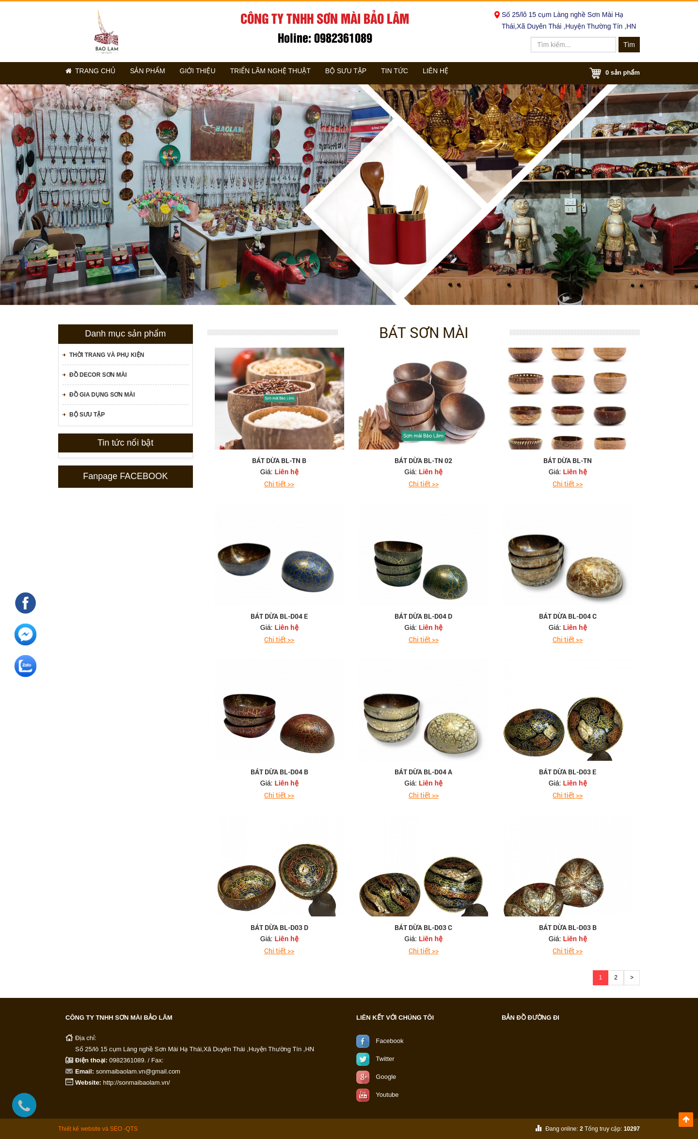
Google (386, 1076)
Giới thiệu (211, 73)
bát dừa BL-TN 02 (423, 460)
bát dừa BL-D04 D (423, 616)
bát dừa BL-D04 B (279, 771)
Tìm (629, 44)
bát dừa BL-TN (567, 460)
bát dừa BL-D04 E (279, 616)
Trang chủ (93, 73)
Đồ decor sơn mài (98, 374)
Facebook (389, 1040)
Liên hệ (470, 73)
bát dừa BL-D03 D (279, 927)
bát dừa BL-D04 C (568, 616)
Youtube (387, 1094)
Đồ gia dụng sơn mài (102, 394)
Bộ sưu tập (368, 73)
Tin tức (422, 73)
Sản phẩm (156, 73)
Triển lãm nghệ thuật (288, 73)
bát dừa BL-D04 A (423, 771)
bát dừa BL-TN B (279, 460)
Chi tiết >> (279, 483)
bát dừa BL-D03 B (568, 927)
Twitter (385, 1058)
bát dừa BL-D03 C (423, 927)
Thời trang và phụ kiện (106, 355)
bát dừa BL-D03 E (567, 771)
